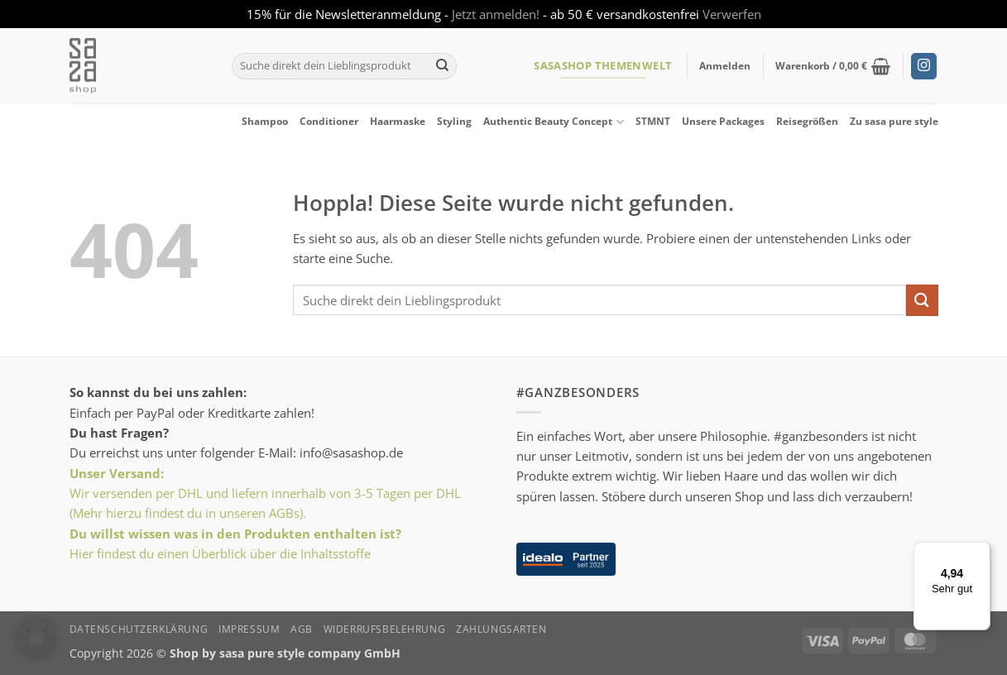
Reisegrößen (807, 121)
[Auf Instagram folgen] (924, 66)
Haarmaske (397, 121)
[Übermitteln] (442, 66)
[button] (724, 66)
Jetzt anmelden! (495, 14)
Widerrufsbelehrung (384, 629)
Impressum (249, 629)
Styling (454, 121)
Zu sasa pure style (894, 121)
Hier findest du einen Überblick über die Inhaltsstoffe (220, 553)
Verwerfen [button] (732, 14)
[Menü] (980, 552)
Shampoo (265, 121)
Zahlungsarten (501, 629)
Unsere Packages (723, 121)
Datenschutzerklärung (139, 629)
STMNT (652, 121)
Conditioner (329, 121)
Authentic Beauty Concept (553, 122)
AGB (301, 629)
